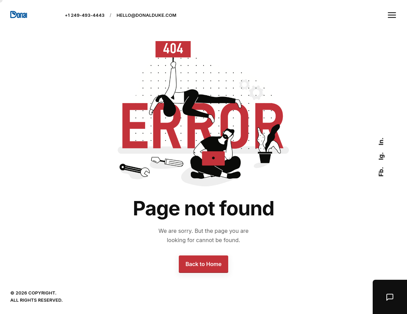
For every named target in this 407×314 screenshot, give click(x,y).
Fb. (380, 171)
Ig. (380, 156)
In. (380, 141)
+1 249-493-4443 (85, 15)
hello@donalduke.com (147, 15)
